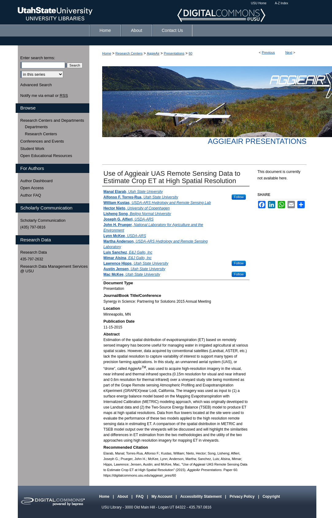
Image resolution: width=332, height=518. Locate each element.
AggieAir (153, 53)
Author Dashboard (36, 180)
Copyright (271, 496)
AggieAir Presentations (257, 141)
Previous (268, 52)
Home (106, 53)
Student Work (32, 148)
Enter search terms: (37, 58)
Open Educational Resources (46, 155)
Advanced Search (36, 84)
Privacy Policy (243, 496)
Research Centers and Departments (52, 120)
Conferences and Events (42, 141)
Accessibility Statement (201, 496)
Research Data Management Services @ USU (54, 269)
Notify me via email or (44, 95)
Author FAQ (30, 195)
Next (288, 52)
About (123, 496)
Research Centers (129, 53)
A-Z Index (281, 3)
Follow (239, 197)
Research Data (33, 252)
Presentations (174, 53)
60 (190, 53)
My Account (162, 496)
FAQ (140, 496)
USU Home (259, 3)
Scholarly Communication (42, 220)
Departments (36, 127)
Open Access (32, 188)
